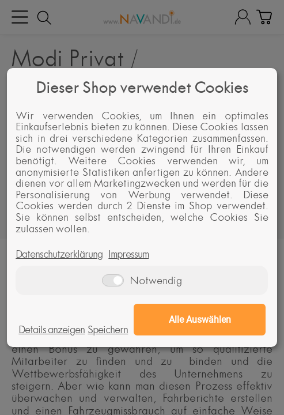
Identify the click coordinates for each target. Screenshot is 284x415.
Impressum (128, 254)
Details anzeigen (51, 329)
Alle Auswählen (200, 319)
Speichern (108, 329)
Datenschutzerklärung (59, 254)
